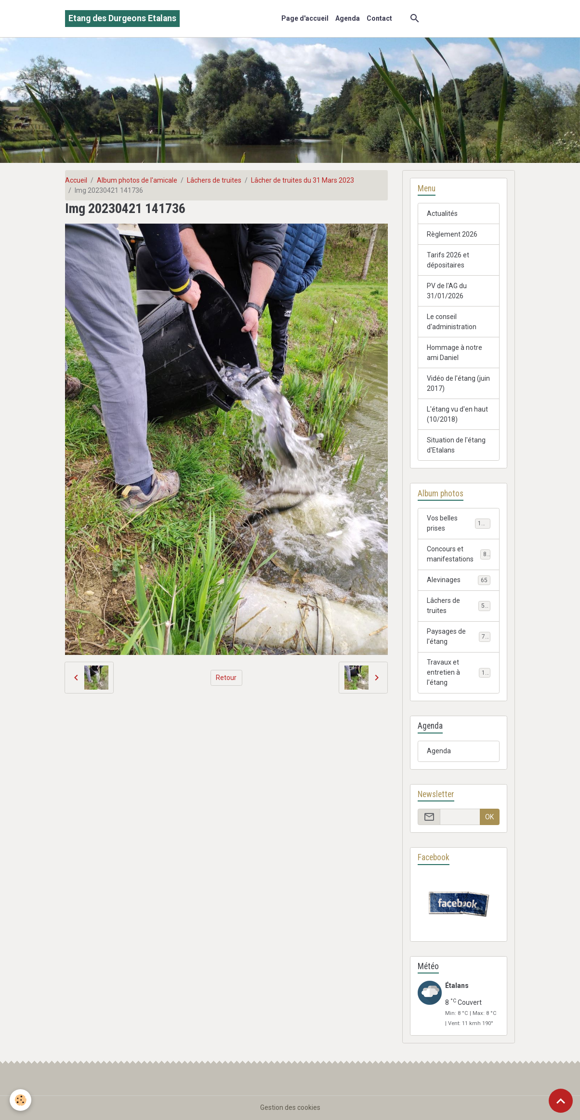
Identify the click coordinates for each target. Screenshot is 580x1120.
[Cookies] (20, 1100)
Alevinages (458, 580)
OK (489, 817)
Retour (226, 677)
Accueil (76, 180)
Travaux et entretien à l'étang (459, 672)
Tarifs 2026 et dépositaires (448, 260)
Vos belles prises (458, 523)
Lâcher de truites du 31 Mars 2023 (302, 180)
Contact (379, 18)
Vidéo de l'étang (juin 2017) (458, 383)
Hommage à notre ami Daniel (454, 352)
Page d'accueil (305, 18)
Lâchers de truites (214, 180)
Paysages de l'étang (458, 636)
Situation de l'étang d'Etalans (456, 445)
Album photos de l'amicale (137, 180)
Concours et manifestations (458, 554)
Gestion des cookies (290, 1107)
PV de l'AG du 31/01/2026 (447, 291)
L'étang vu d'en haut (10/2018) (457, 414)
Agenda (347, 18)
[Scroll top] (561, 1101)
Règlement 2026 (452, 234)
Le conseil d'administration (451, 322)
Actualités (442, 213)
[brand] (122, 18)
